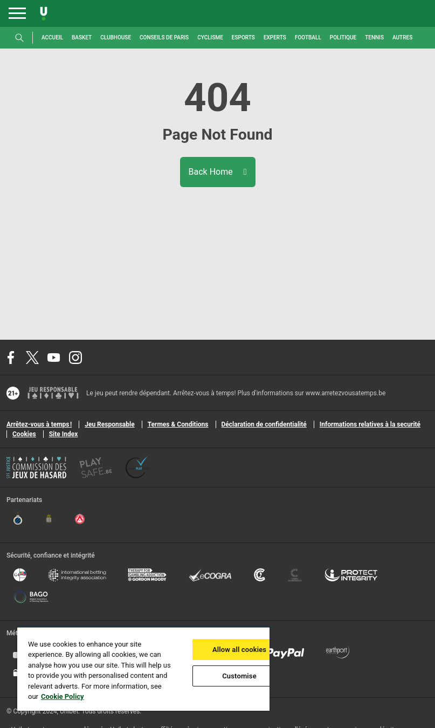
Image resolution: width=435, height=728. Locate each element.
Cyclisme (210, 37)
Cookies (24, 434)
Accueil (52, 37)
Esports (243, 37)
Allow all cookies (239, 649)
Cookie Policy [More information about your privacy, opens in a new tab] (62, 696)
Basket (82, 37)
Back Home (218, 172)
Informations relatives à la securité (370, 424)
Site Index (63, 434)
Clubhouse (115, 37)
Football (308, 37)
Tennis (374, 37)
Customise (239, 676)
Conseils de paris (164, 37)
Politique (343, 37)
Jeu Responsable (109, 424)
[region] (143, 669)
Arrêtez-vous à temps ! (39, 424)
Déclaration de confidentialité (264, 424)
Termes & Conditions (178, 424)
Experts (275, 37)
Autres (402, 37)
